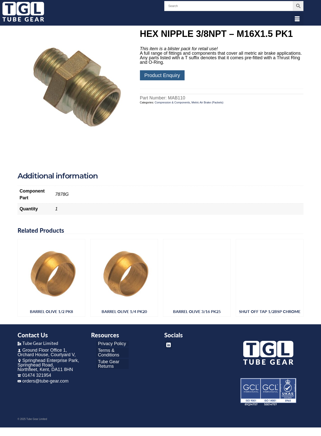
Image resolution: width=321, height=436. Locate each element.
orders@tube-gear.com (43, 381)
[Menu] (297, 19)
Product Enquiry (162, 75)
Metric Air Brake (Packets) (207, 102)
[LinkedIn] (168, 345)
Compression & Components (172, 102)
